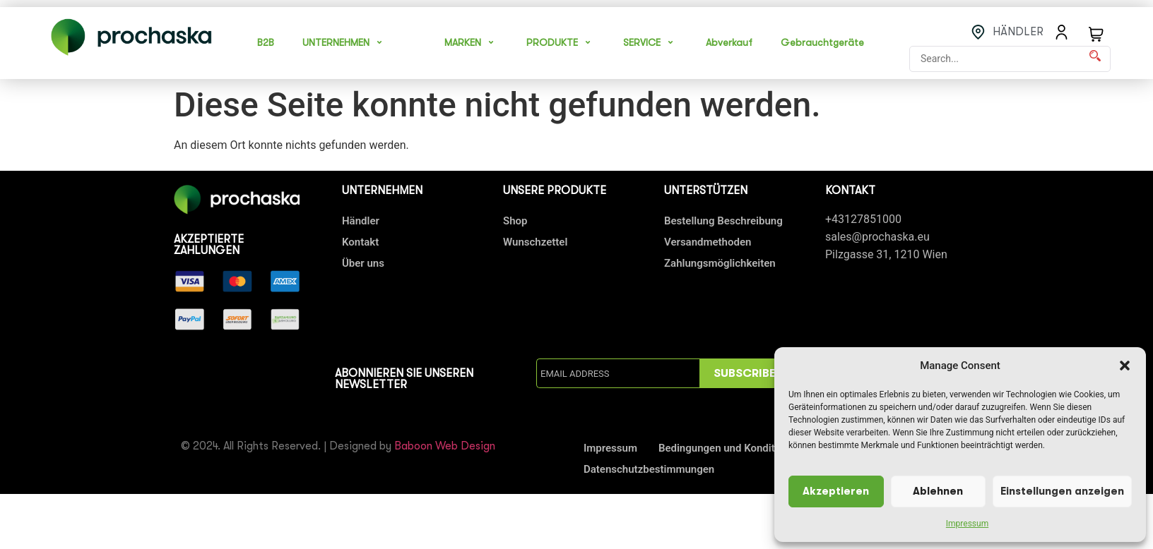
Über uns (363, 263)
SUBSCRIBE (745, 373)
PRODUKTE (560, 42)
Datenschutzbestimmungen (649, 469)
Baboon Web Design (444, 446)
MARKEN (471, 42)
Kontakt (360, 242)
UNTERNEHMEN (344, 42)
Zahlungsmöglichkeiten (720, 263)
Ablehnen (938, 491)
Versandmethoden (707, 242)
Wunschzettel (535, 242)
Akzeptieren (836, 491)
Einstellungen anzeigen (1062, 491)
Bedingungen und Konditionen (729, 448)
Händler (360, 221)
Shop (515, 221)
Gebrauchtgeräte (822, 42)
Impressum (967, 524)
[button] (1125, 365)
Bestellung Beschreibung (723, 221)
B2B (265, 42)
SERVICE (650, 42)
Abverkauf (729, 42)
